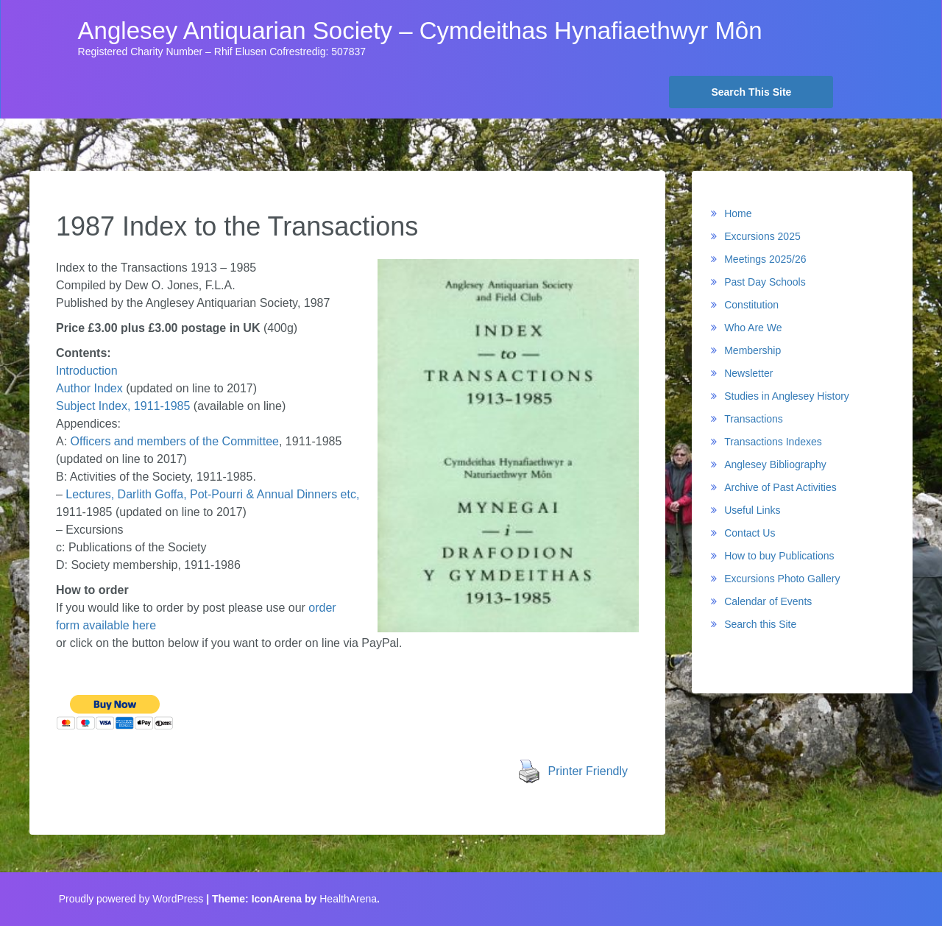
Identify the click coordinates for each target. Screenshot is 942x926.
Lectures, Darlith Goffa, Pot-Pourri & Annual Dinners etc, (211, 494)
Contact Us (749, 533)
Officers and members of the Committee (175, 441)
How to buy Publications (779, 556)
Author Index (89, 388)
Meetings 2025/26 (765, 259)
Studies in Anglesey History (786, 396)
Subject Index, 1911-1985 (123, 406)
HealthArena (348, 899)
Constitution (751, 305)
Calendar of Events (768, 601)
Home (737, 213)
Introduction (87, 370)
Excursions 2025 (762, 236)
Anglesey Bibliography (775, 464)
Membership (752, 350)
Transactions (753, 419)
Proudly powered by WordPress (131, 899)
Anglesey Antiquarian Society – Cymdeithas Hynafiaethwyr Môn (420, 31)
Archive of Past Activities (780, 487)
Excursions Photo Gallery (782, 578)
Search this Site (760, 624)
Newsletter (748, 373)
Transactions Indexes (773, 442)
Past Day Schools (765, 282)
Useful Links (752, 510)
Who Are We (753, 327)
